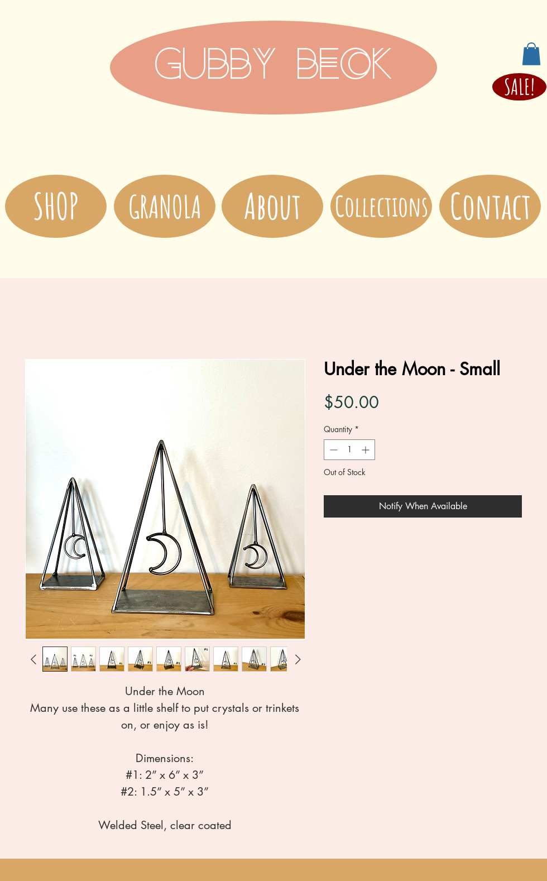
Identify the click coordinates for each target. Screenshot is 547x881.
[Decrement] (332, 449)
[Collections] (381, 206)
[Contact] (490, 206)
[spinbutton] (349, 449)
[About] (272, 206)
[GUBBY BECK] (273, 67)
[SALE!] (519, 86)
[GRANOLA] (164, 206)
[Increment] (366, 449)
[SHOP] (56, 206)
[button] (531, 53)
